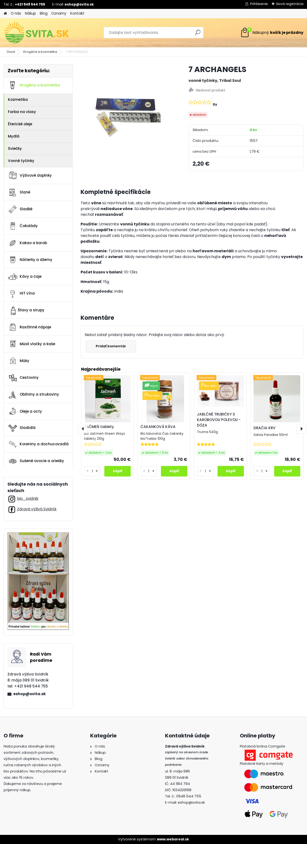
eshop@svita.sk (29, 694)
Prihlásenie (259, 3)
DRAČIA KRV (265, 427)
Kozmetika (18, 99)
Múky (18, 361)
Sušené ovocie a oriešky (36, 461)
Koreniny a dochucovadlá (38, 444)
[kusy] (92, 471)
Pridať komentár (111, 346)
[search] (198, 34)
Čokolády (23, 226)
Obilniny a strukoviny (33, 395)
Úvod (11, 51)
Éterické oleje (20, 124)
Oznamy (58, 13)
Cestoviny (23, 378)
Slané (19, 192)
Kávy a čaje (24, 276)
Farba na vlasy (22, 111)
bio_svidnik (27, 498)
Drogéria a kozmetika (40, 51)
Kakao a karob (27, 243)
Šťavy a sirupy (26, 310)
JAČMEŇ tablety (99, 426)
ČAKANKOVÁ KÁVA (158, 426)
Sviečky (15, 148)
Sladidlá (21, 427)
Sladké (20, 209)
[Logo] (37, 33)
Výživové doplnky (30, 175)
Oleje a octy (25, 411)
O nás (16, 13)
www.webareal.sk (173, 839)
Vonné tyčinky (21, 160)
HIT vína (21, 294)
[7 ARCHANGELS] (126, 105)
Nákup (30, 13)
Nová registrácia (289, 3)
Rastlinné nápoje (29, 327)
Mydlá (13, 136)
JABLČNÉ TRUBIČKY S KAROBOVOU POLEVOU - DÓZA (219, 420)
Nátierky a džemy (30, 260)
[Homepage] (5, 13)
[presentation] (83, 429)
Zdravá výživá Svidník (37, 509)
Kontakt (77, 13)
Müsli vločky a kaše (31, 344)
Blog (43, 13)
